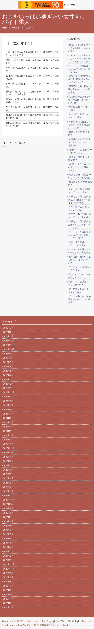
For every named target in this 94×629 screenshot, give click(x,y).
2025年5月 (8, 370)
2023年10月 (9, 452)
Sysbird (66, 625)
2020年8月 (8, 581)
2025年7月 (8, 362)
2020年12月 (9, 564)
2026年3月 (8, 327)
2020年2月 (8, 607)
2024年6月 (8, 418)
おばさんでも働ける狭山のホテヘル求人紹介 (79, 251)
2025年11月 (9, 345)
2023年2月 (8, 486)
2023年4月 (8, 478)
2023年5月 (8, 474)
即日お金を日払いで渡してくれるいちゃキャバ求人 (79, 47)
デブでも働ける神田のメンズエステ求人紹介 (79, 216)
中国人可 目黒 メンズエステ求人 (79, 116)
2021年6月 (8, 538)
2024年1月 (8, 439)
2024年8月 (8, 409)
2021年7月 (8, 534)
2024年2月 (8, 435)
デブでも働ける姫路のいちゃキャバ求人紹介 (79, 176)
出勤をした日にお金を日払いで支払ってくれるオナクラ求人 (79, 199)
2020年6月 (8, 590)
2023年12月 (9, 443)
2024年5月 (8, 422)
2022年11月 (9, 499)
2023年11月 (9, 448)
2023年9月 (8, 456)
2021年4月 (8, 547)
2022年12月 (9, 495)
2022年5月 (8, 525)
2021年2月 (8, 555)
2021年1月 (8, 560)
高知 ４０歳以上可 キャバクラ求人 (79, 283)
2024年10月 (9, 400)
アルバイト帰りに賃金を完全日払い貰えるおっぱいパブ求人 (79, 78)
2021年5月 (8, 542)
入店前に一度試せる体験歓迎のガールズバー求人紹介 (79, 99)
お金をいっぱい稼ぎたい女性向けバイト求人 (44, 19)
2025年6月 (8, 366)
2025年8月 (8, 357)
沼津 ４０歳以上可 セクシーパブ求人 (79, 244)
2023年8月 (8, 461)
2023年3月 (8, 482)
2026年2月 (8, 332)
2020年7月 (8, 585)
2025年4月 (8, 375)
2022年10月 (9, 504)
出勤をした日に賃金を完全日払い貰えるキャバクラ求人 (79, 224)
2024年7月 (8, 413)
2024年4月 (8, 426)
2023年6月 (8, 469)
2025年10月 (9, 349)
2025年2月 (8, 383)
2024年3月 (8, 431)
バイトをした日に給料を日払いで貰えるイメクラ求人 (79, 68)
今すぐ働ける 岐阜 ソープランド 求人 (80, 208)
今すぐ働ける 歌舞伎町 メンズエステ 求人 (79, 191)
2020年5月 (8, 594)
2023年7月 (8, 465)
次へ (21, 143)
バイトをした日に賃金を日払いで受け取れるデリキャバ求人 (79, 234)
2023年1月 (8, 491)
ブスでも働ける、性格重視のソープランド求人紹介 (79, 299)
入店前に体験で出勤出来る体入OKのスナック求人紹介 (79, 142)
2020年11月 (9, 568)
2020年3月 (8, 603)
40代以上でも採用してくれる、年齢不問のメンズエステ (79, 124)
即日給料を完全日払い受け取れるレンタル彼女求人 (79, 89)
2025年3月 (8, 379)
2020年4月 (8, 598)
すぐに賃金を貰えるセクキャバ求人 (79, 290)
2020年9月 (8, 577)
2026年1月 (8, 336)
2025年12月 (9, 340)
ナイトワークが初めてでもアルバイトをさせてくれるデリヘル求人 (79, 58)
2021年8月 (8, 529)
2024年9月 (8, 405)
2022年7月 (8, 517)
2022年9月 (8, 508)
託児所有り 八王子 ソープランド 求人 (80, 151)
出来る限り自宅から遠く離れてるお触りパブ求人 (79, 259)
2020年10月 (9, 572)
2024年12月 (9, 392)
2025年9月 (8, 353)
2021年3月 (8, 551)
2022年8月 (8, 512)
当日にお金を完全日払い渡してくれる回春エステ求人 (79, 167)
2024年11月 (9, 396)
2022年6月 (8, 521)
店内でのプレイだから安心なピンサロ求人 (79, 276)
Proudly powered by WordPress (17, 625)
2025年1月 (8, 388)
